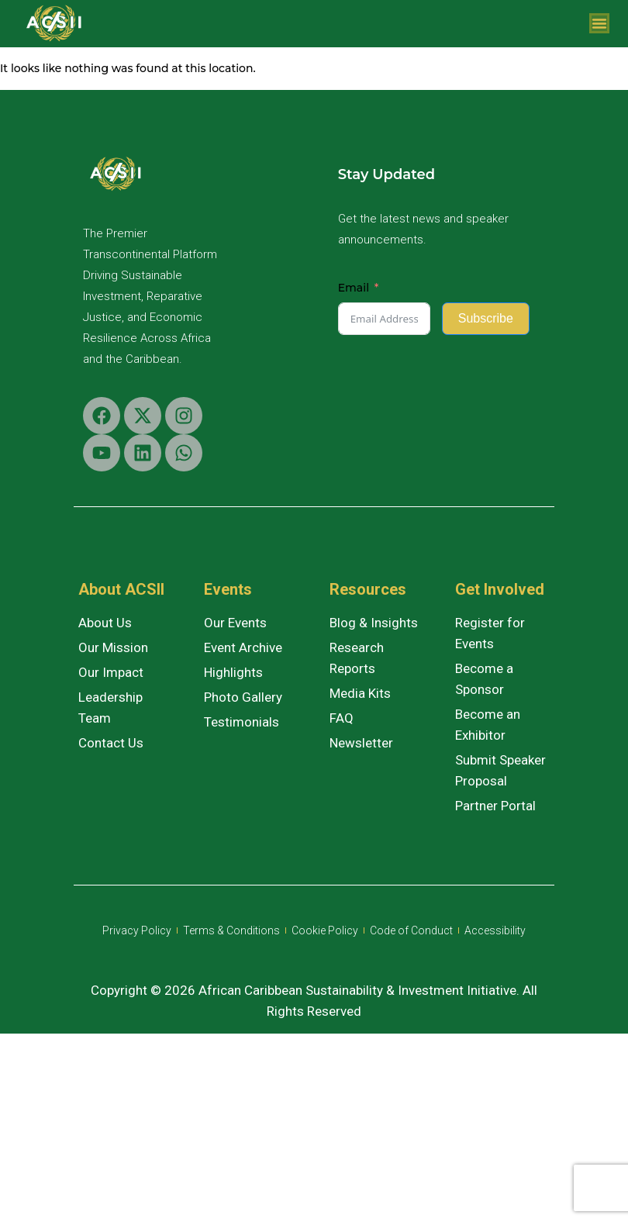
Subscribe (485, 318)
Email (353, 288)
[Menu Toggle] (598, 23)
